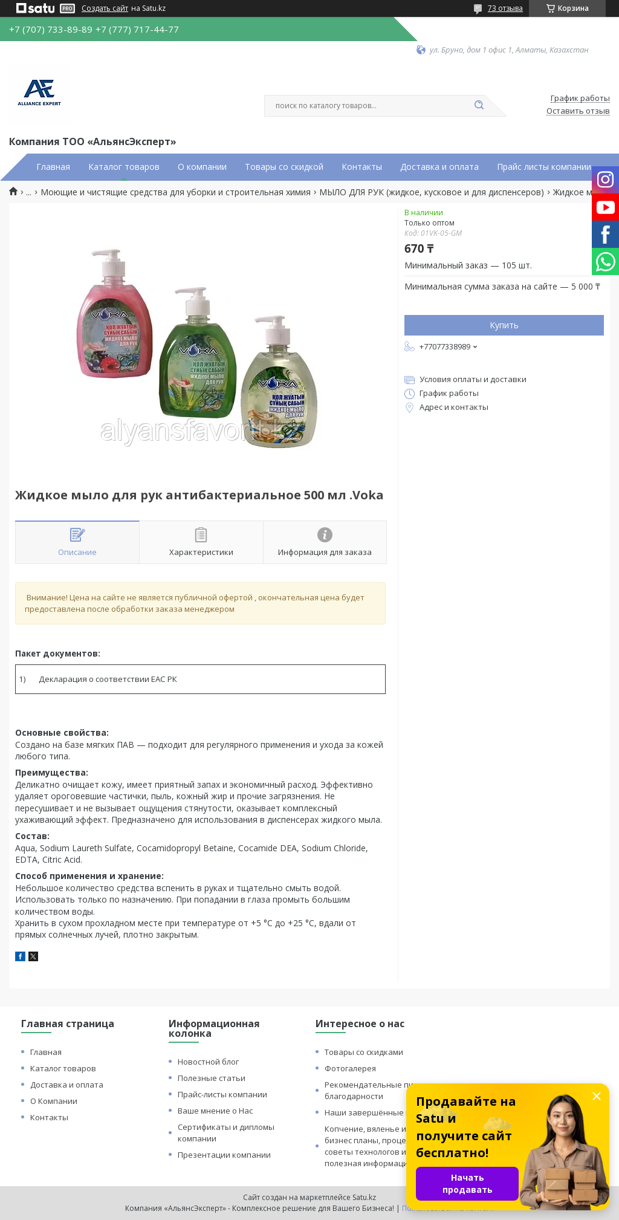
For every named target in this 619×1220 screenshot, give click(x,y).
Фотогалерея (350, 1068)
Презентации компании (224, 1154)
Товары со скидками (364, 1051)
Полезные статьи (211, 1077)
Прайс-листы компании (222, 1094)
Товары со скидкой (284, 167)
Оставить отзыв (578, 111)
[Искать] (479, 106)
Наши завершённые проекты (382, 1112)
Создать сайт (105, 8)
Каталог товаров (124, 167)
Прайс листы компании (544, 167)
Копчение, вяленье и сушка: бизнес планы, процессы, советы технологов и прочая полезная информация (380, 1146)
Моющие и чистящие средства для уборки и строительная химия (176, 192)
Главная (53, 167)
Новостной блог (208, 1061)
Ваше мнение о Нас (215, 1110)
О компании (202, 167)
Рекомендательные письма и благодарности (382, 1090)
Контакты (362, 167)
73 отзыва (505, 8)
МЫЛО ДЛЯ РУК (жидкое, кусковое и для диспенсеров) (431, 192)
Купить (504, 325)
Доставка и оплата (439, 167)
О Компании (53, 1100)
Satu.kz (364, 1197)
